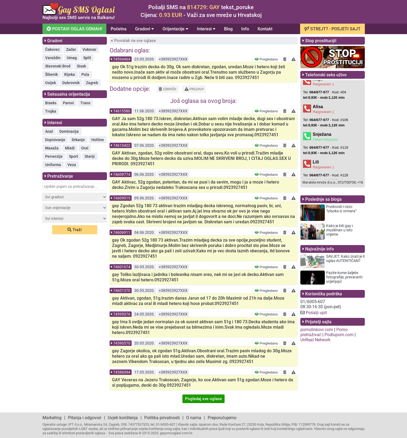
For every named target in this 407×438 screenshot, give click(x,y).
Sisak (81, 66)
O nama (193, 417)
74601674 (121, 267)
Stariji (90, 156)
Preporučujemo (222, 417)
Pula (85, 74)
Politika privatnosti (162, 417)
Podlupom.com (339, 334)
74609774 (121, 174)
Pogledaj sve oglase (203, 398)
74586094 (121, 372)
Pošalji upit (316, 312)
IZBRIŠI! (168, 89)
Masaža (52, 148)
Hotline (97, 140)
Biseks (50, 103)
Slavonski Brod (57, 66)
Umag (72, 58)
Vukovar (89, 49)
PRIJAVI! (194, 89)
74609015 (121, 198)
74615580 (121, 111)
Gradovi (144, 28)
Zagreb (92, 83)
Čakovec (52, 49)
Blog (228, 28)
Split (87, 58)
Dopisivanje (55, 140)
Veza (71, 165)
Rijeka (69, 74)
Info (245, 28)
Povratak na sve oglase (135, 40)
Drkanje (78, 140)
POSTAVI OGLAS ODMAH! (74, 28)
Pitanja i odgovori (84, 417)
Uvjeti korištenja (123, 417)
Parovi (68, 103)
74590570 (121, 343)
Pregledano (266, 59)
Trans (85, 103)
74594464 (121, 59)
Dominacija (69, 131)
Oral (84, 148)
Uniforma (53, 165)
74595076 (121, 314)
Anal (49, 131)
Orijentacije (175, 28)
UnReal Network (315, 339)
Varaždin (52, 58)
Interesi (206, 28)
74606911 (121, 232)
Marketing (52, 417)
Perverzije (54, 156)
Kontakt (265, 28)
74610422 (121, 145)
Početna (119, 28)
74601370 (121, 290)
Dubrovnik (71, 83)
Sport (73, 156)
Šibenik (51, 74)
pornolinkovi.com (316, 329)
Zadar (71, 49)
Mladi (70, 148)
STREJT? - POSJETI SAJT (332, 28)
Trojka (50, 111)
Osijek (50, 83)
